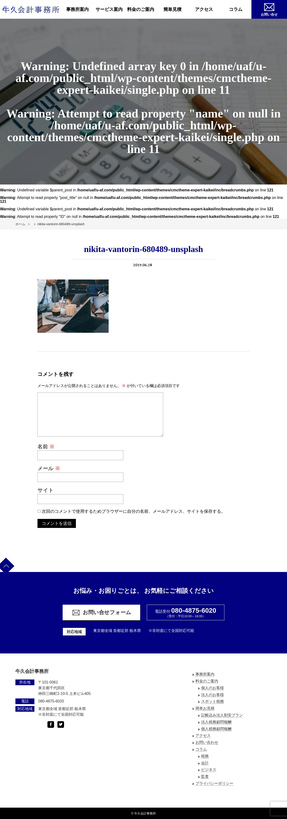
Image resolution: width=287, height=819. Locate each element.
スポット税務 (212, 701)
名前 (46, 447)
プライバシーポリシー (214, 783)
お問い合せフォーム (101, 612)
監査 (205, 776)
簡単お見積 (204, 708)
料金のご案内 (140, 9)
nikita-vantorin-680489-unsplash (60, 224)
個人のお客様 (212, 688)
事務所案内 (77, 9)
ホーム (20, 224)
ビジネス (208, 770)
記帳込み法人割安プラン (222, 715)
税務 (205, 756)
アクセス (204, 9)
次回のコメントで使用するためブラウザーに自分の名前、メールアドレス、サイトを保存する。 (133, 511)
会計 (205, 763)
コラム (235, 9)
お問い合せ (269, 8)
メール (48, 468)
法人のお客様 (212, 695)
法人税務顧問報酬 (216, 722)
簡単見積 (172, 9)
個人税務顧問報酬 (216, 729)
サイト (45, 490)
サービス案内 (109, 9)
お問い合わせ (206, 742)
